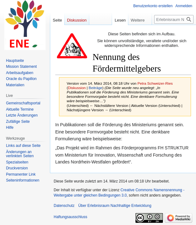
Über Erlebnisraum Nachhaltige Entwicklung (114, 205)
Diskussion (77, 88)
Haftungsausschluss (70, 217)
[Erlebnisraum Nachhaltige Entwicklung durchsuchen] (174, 19)
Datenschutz (64, 205)
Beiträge (95, 88)
